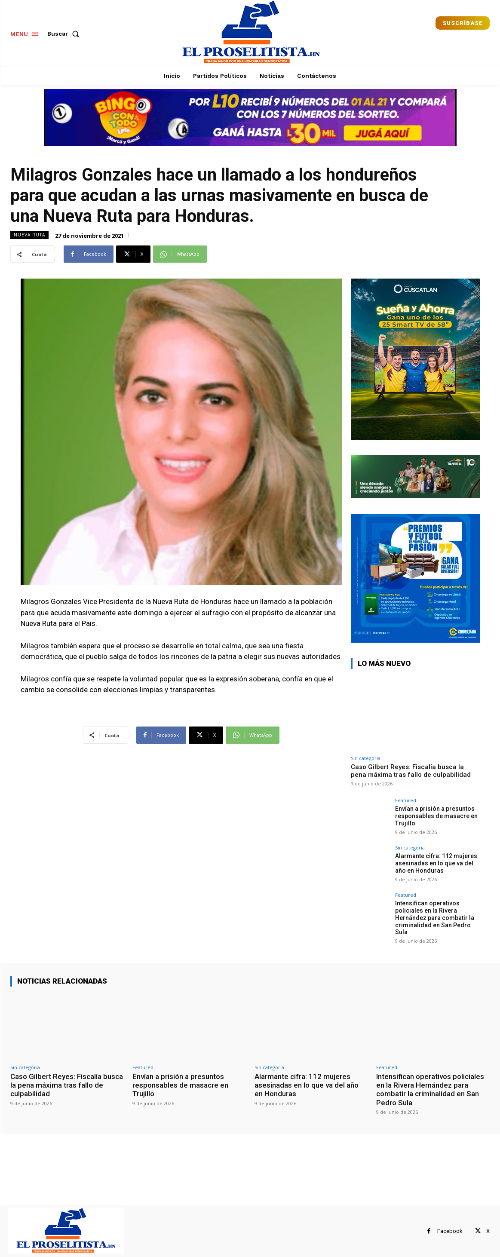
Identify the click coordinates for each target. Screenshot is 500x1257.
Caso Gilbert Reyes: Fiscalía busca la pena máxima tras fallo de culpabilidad (411, 771)
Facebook (450, 1231)
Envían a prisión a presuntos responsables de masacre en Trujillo (436, 816)
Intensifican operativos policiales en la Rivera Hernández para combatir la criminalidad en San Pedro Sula (434, 917)
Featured (405, 800)
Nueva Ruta (29, 235)
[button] (65, 34)
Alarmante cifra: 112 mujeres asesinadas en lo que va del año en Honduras (436, 863)
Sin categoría (365, 758)
